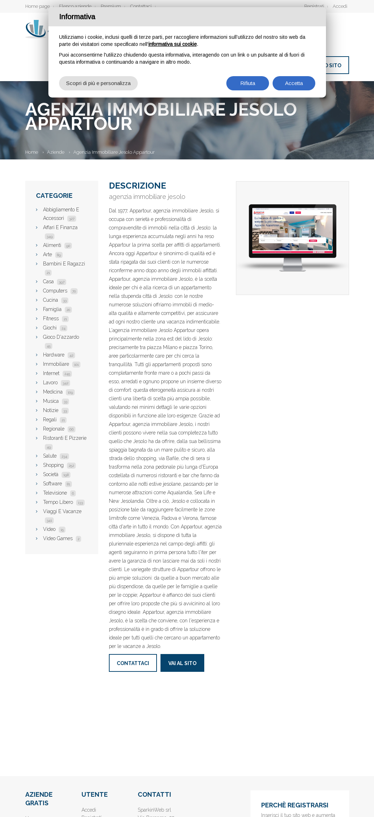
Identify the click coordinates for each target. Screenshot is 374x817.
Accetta (294, 83)
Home (31, 152)
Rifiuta (247, 83)
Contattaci (141, 6)
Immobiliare (61, 364)
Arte (53, 254)
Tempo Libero (64, 502)
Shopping (59, 465)
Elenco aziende (75, 6)
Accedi (340, 6)
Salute (56, 456)
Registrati (314, 6)
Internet (57, 373)
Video (54, 529)
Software (57, 483)
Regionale (59, 429)
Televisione (59, 493)
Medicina (59, 392)
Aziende (55, 152)
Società (56, 474)
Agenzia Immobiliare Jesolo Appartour (114, 152)
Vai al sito (182, 663)
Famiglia (57, 309)
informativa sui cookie (172, 44)
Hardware (59, 355)
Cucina (55, 300)
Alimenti (57, 245)
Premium (111, 6)
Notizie (56, 410)
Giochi (55, 328)
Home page (37, 6)
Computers (60, 291)
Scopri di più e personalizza (98, 83)
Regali (55, 419)
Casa (54, 281)
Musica (56, 401)
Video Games (62, 538)
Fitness (56, 318)
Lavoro (56, 382)
